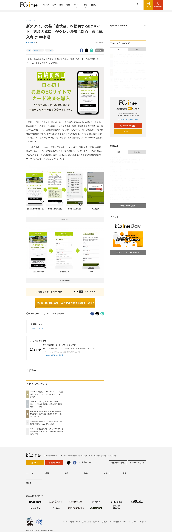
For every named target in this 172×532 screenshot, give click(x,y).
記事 (54, 5)
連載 (61, 5)
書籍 (85, 5)
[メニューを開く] (14, 5)
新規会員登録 (127, 126)
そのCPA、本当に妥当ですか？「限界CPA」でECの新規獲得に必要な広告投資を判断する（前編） (46, 404)
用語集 (93, 5)
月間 (136, 49)
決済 (28, 50)
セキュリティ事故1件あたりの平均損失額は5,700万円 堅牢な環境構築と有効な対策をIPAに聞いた (46, 414)
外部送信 (143, 522)
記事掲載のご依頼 (117, 463)
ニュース (45, 5)
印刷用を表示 (32, 314)
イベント (76, 5)
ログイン (127, 131)
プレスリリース (37, 328)
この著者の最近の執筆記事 (53, 355)
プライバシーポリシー (130, 522)
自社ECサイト (38, 50)
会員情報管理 (86, 522)
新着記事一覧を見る (127, 206)
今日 (119, 49)
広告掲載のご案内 (137, 463)
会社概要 (104, 522)
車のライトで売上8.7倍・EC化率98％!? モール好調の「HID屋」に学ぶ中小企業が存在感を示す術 (46, 431)
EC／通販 (49, 50)
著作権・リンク (75, 522)
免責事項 (96, 522)
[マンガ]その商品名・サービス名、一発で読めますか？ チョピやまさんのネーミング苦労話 (46, 394)
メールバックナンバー (128, 120)
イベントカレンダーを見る (127, 252)
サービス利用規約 (115, 522)
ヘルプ (65, 522)
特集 (68, 5)
